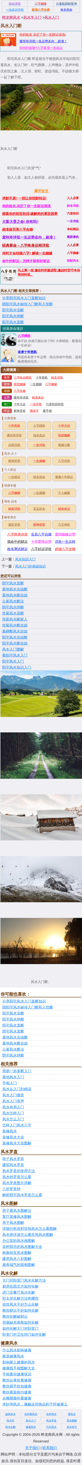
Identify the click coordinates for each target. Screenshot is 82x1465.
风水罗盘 (51, 1420)
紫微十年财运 (64, 477)
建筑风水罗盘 (13, 1165)
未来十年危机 (27, 352)
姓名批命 (39, 477)
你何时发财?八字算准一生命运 (41, 48)
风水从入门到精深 (16, 1089)
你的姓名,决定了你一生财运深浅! (42, 34)
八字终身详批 (17, 534)
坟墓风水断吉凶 (14, 625)
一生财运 (14, 477)
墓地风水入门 (13, 1077)
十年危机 (42, 377)
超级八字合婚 (65, 549)
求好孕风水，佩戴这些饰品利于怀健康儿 (35, 1404)
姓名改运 (38, 397)
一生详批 (36, 404)
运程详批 (14, 445)
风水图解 (72, 1420)
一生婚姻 (36, 384)
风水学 (10, 1420)
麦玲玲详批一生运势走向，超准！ (43, 41)
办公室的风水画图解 (18, 1241)
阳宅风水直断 (13, 322)
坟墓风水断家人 (14, 619)
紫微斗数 (64, 445)
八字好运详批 (41, 549)
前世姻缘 (20, 384)
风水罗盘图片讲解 (16, 1183)
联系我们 (49, 1448)
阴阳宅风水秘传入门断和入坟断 (27, 304)
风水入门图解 (13, 649)
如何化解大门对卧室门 (20, 1329)
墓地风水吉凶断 (14, 589)
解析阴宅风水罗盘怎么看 (22, 1195)
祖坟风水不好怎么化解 (20, 1304)
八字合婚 (20, 390)
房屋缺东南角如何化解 (20, 1322)
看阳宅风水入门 (14, 655)
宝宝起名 (39, 508)
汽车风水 (51, 1426)
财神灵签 (20, 410)
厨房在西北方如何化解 (20, 1286)
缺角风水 (10, 1414)
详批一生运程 (65, 541)
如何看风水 (30, 1414)
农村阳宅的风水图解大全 (22, 1247)
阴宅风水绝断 (13, 607)
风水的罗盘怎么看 (16, 1177)
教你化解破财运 (15, 1316)
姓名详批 (57, 377)
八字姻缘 (51, 384)
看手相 (47, 410)
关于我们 (32, 1448)
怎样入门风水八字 (16, 1125)
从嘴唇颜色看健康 (16, 1398)
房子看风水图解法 (16, 1211)
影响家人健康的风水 (18, 1362)
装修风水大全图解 (16, 1143)
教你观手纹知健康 (16, 1386)
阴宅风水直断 (13, 583)
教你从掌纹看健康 (16, 1380)
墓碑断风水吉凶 (14, 631)
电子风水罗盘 (13, 1159)
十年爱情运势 (41, 541)
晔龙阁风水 (11, 17)
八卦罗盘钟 (11, 1189)
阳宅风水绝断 (13, 316)
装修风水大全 (13, 1137)
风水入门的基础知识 (30, 566)
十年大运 (20, 404)
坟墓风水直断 (13, 613)
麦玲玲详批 (21, 397)
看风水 (72, 1414)
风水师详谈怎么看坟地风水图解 (27, 1235)
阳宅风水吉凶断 (14, 637)
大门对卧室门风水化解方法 (24, 1280)
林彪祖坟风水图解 (16, 1253)
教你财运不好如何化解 (20, 1310)
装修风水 (9, 1131)
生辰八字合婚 (41, 534)
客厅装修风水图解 (16, 1217)
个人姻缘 (64, 492)
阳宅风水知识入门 (16, 667)
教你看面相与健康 (16, 1392)
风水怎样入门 (13, 1113)
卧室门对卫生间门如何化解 (24, 1335)
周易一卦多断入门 (16, 1071)
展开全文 (41, 191)
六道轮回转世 (55, 404)
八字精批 (24, 336)
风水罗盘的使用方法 (18, 1171)
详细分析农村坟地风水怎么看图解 (29, 1229)
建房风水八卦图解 (16, 1259)
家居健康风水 (13, 1356)
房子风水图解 (13, 1223)
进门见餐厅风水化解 (18, 1292)
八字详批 (64, 460)
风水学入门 (32, 17)
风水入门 (52, 17)
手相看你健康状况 (16, 1374)
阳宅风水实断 (13, 310)
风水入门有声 (13, 1101)
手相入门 (9, 1083)
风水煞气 (72, 1426)
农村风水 (51, 1414)
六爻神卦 (64, 524)
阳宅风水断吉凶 (14, 643)
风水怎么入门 (13, 1119)
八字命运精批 (23, 377)
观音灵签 (14, 524)
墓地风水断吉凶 (14, 595)
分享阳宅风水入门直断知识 (24, 298)
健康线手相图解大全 (18, 1368)
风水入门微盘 (13, 1095)
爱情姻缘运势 (65, 534)
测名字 (34, 410)
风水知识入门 (25, 559)
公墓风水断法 (13, 601)
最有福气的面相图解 (18, 1265)
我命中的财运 (17, 541)
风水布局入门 (13, 1107)
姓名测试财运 (17, 549)
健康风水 (31, 1426)
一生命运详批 (15, 9)
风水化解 (10, 1426)
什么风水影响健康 (16, 1350)
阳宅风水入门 (13, 661)
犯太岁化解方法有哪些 (20, 1298)
